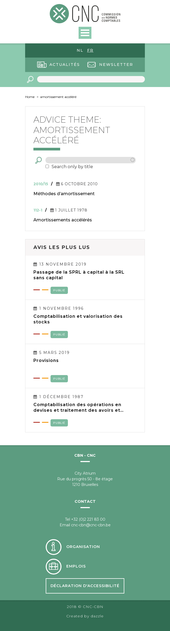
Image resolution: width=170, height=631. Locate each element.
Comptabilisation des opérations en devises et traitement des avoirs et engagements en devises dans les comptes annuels (77, 407)
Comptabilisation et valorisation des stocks (78, 319)
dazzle (97, 616)
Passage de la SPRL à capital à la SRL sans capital (79, 275)
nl (80, 50)
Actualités (64, 64)
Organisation (83, 546)
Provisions (46, 360)
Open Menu (85, 33)
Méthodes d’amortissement (64, 193)
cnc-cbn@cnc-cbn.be (91, 525)
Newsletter (116, 64)
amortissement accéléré (58, 97)
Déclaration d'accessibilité (85, 585)
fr (90, 50)
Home (29, 97)
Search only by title (72, 166)
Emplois (76, 566)
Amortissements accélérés (62, 219)
